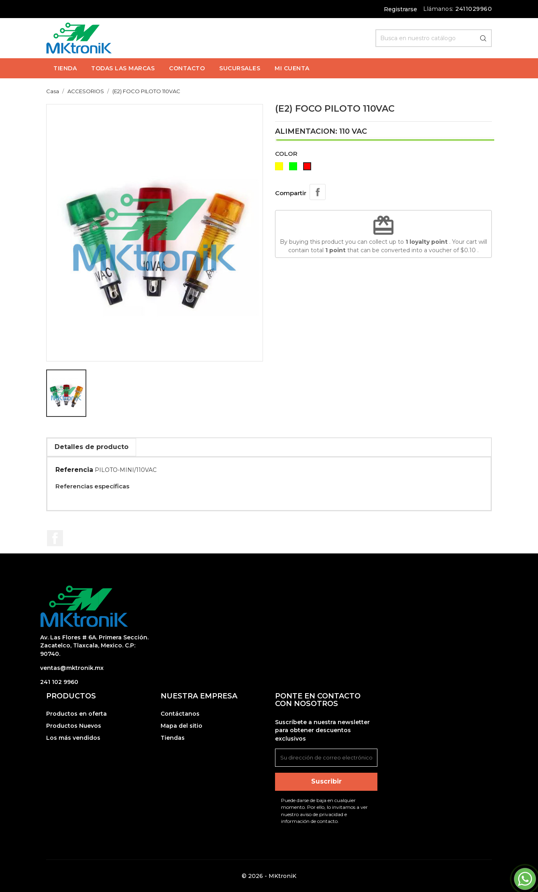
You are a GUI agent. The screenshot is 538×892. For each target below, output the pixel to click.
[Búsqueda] (433, 38)
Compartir (318, 192)
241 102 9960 (59, 682)
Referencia (74, 470)
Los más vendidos (73, 737)
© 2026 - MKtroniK (269, 876)
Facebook (55, 538)
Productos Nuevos (73, 725)
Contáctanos (180, 713)
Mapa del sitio (181, 725)
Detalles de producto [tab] (91, 447)
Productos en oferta (76, 713)
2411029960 (473, 8)
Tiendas (173, 737)
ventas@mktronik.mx (72, 668)
